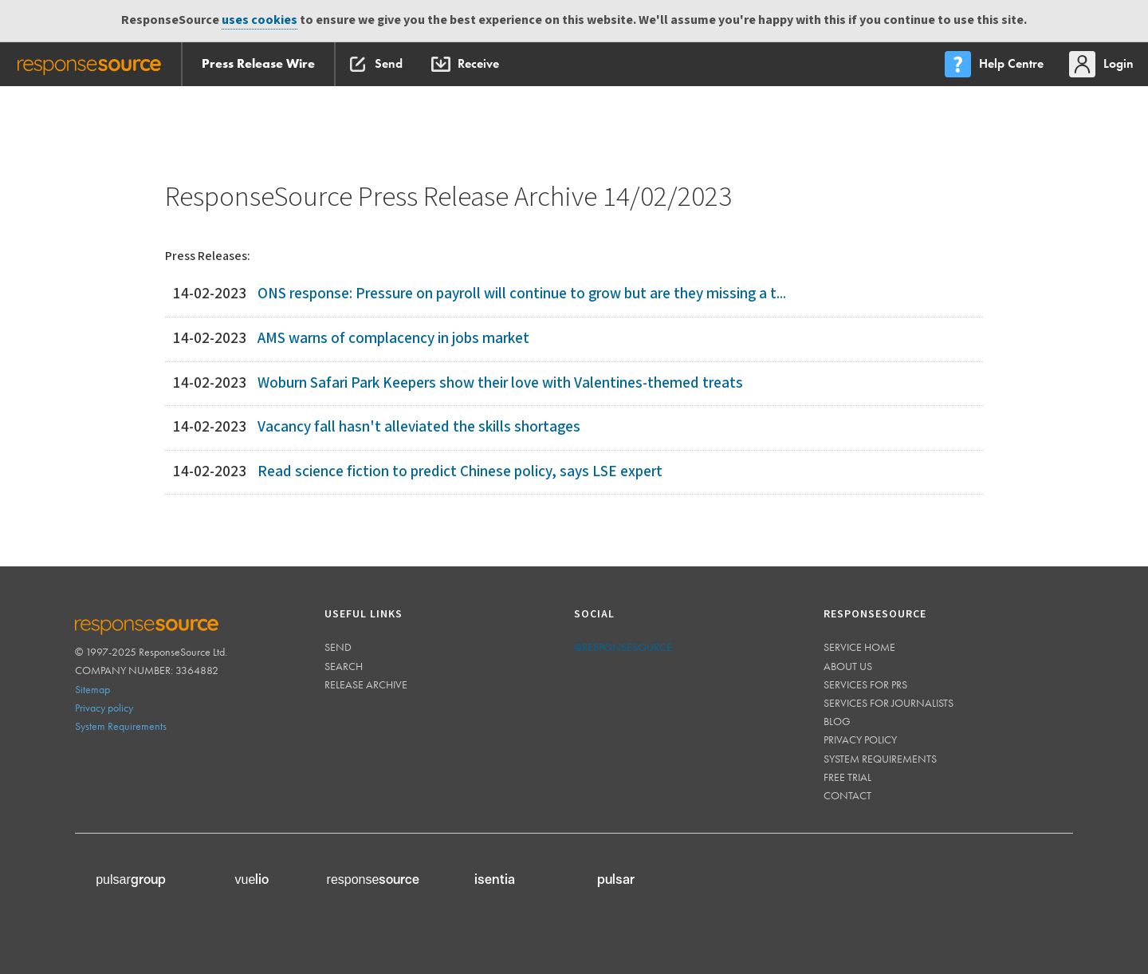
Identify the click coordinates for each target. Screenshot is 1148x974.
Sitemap (92, 689)
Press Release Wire (258, 63)
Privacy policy (104, 707)
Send (338, 647)
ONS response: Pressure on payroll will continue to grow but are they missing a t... (522, 294)
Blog (837, 721)
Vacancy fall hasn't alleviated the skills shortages (419, 427)
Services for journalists (888, 703)
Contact (847, 795)
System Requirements (121, 726)
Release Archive (365, 684)
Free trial (847, 777)
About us (848, 666)
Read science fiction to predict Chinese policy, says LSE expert (460, 472)
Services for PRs (865, 684)
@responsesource (623, 647)
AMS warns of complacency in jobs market (393, 339)
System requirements (880, 758)
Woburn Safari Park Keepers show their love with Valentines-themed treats (500, 383)
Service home (859, 647)
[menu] (996, 64)
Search (343, 666)
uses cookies (259, 20)
